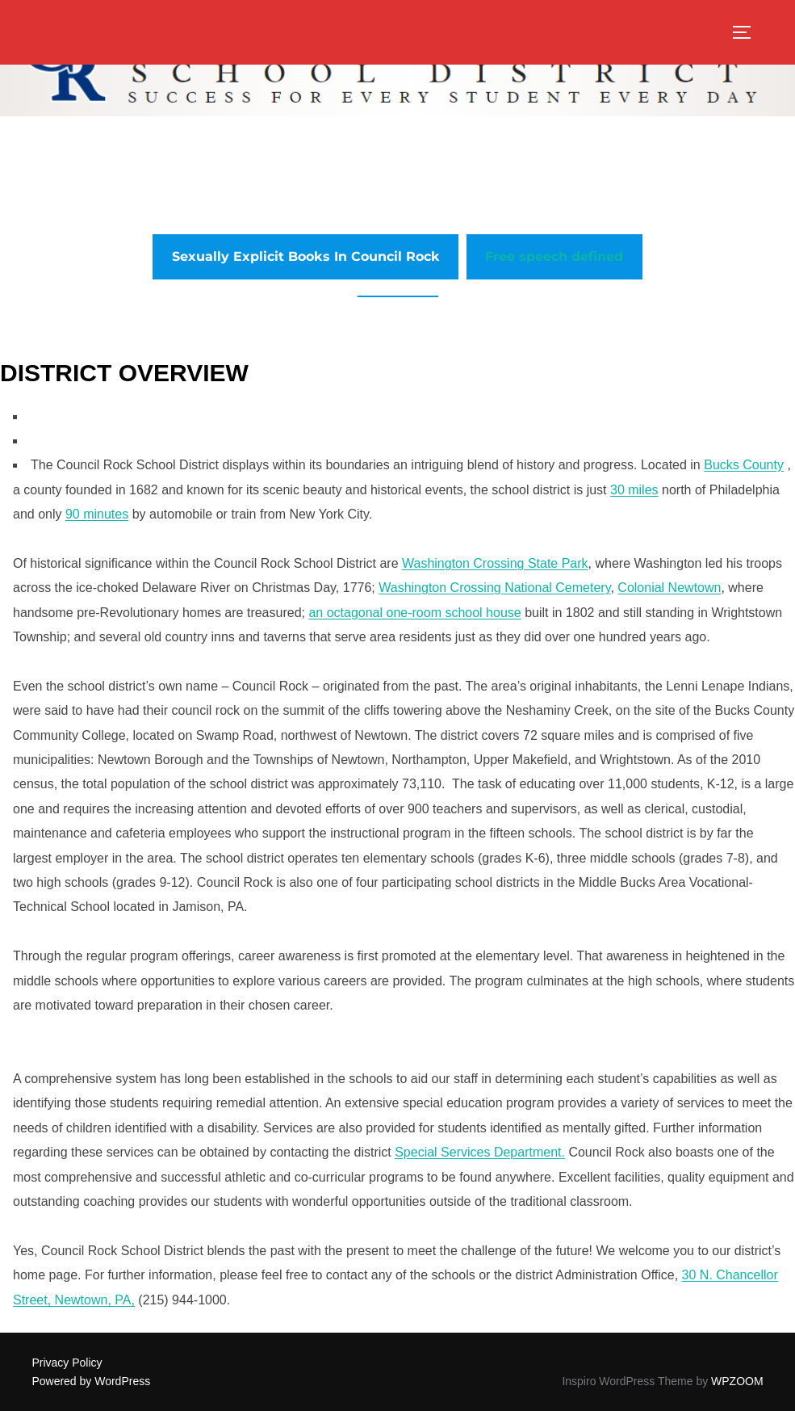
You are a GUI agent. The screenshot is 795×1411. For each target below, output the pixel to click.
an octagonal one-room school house (414, 612)
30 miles (634, 490)
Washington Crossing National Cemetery (494, 587)
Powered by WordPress (90, 1381)
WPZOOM (737, 1381)
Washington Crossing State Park (495, 563)
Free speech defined (554, 256)
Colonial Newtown (669, 587)
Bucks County (744, 465)
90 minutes (96, 514)
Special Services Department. (480, 1152)
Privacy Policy (66, 1362)
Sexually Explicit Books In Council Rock (306, 256)
